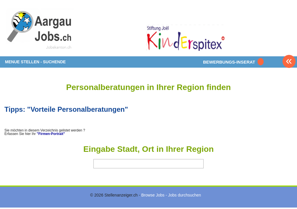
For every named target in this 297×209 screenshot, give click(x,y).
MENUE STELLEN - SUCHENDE (35, 62)
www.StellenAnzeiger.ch (39, 30)
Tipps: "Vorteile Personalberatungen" (66, 109)
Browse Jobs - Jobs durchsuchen (171, 195)
